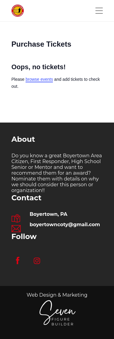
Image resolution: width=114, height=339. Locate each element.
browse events (39, 79)
